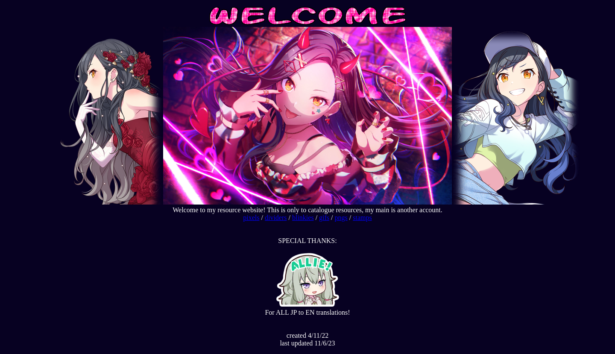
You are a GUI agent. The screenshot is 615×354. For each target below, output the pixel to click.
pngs (341, 217)
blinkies (303, 217)
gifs (324, 217)
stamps (362, 217)
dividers (276, 217)
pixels (251, 217)
